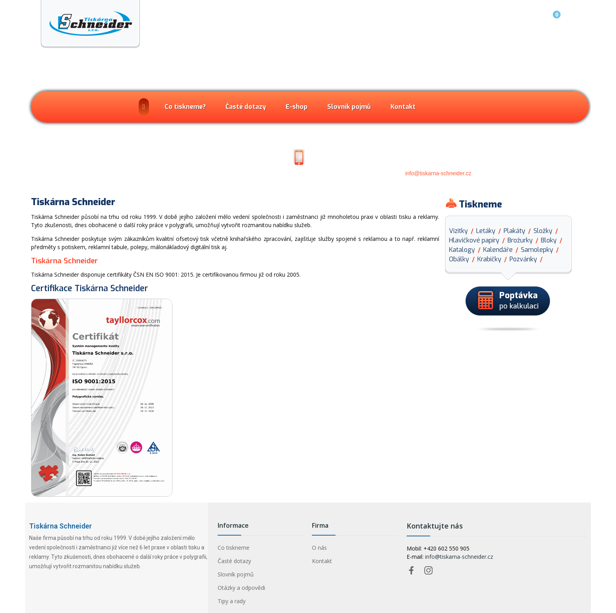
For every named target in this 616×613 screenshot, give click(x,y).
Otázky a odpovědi (241, 587)
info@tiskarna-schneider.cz (438, 173)
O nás (319, 547)
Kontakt (322, 561)
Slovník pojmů (236, 574)
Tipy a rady (232, 601)
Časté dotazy (234, 561)
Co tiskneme (233, 547)
